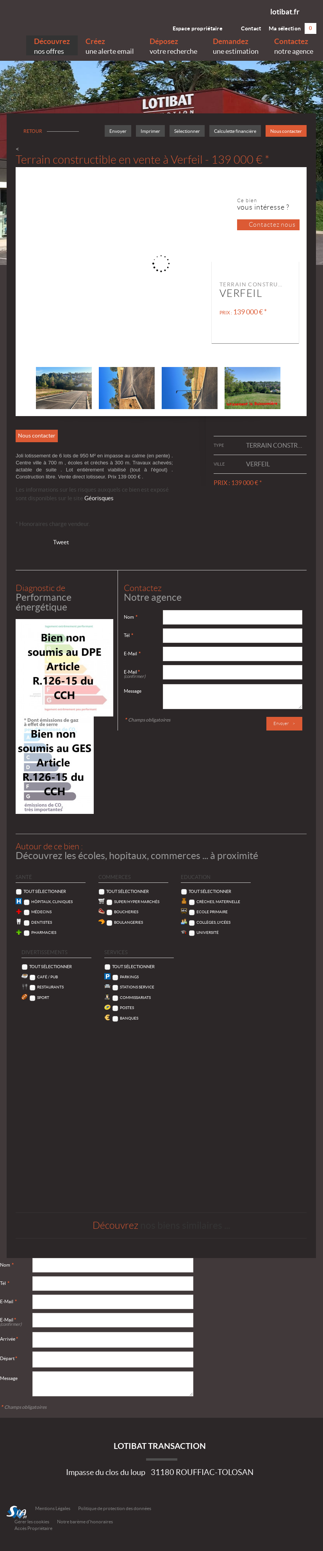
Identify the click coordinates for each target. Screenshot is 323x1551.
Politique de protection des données (114, 1508)
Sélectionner (187, 131)
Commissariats (135, 997)
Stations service (137, 987)
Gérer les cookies (31, 1521)
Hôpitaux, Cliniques (52, 902)
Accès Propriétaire (33, 1528)
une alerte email (110, 45)
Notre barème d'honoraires (85, 1521)
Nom (130, 616)
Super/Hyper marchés (136, 902)
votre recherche (173, 45)
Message (132, 690)
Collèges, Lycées (213, 922)
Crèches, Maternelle (218, 902)
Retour (32, 131)
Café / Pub (47, 977)
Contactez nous (272, 224)
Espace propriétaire (192, 27)
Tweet (61, 542)
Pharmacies (43, 932)
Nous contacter (286, 131)
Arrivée (9, 1338)
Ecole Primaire (212, 912)
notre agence (293, 45)
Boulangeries (128, 922)
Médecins (41, 912)
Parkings (129, 977)
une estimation (236, 45)
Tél (128, 635)
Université (207, 932)
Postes (127, 1008)
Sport (43, 997)
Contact (245, 27)
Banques (129, 1018)
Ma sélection (293, 28)
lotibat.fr (285, 11)
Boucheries (126, 912)
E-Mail (132, 653)
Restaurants (50, 987)
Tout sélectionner (44, 891)
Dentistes (41, 922)
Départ (8, 1358)
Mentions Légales (52, 1508)
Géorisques (99, 498)
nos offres (52, 45)
